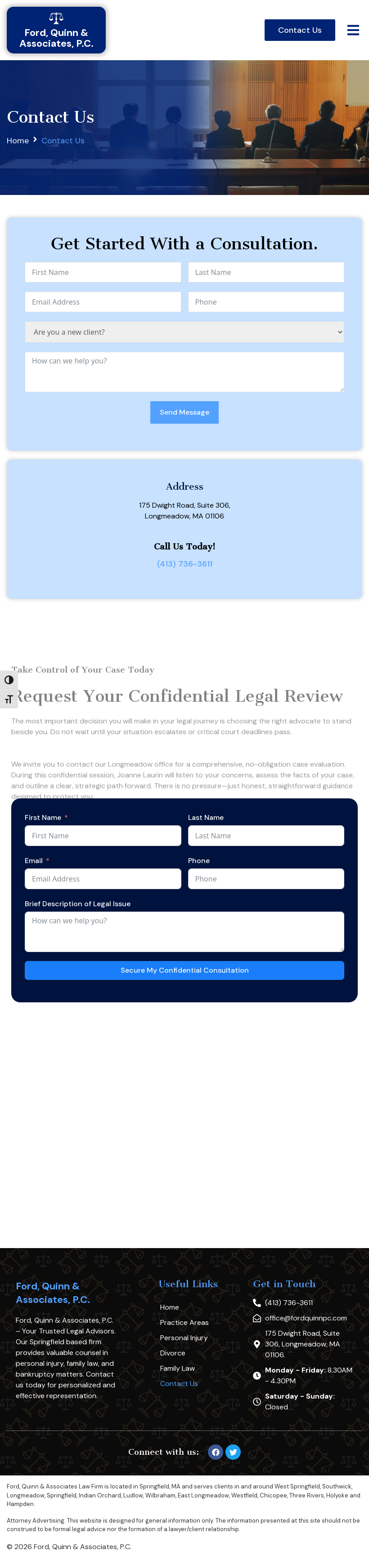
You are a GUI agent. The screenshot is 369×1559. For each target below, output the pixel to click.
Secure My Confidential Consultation (185, 970)
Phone (199, 860)
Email (34, 860)
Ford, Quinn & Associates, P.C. (53, 1293)
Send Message (184, 412)
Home (18, 140)
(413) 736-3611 (184, 563)
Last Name (206, 817)
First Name (43, 817)
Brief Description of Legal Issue (77, 903)
